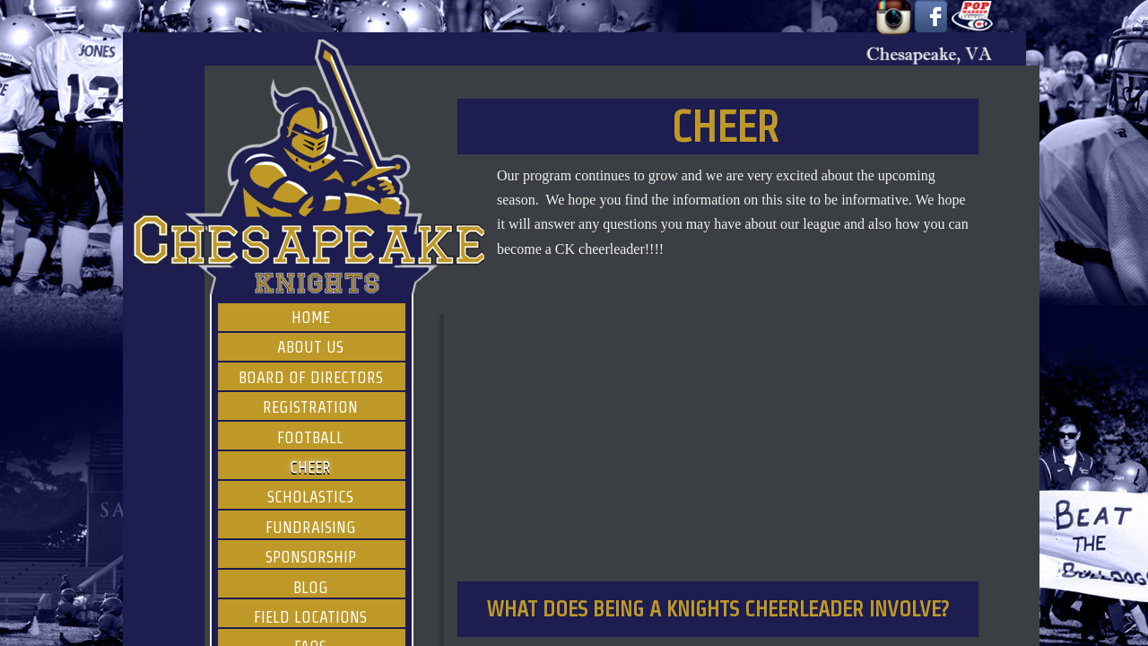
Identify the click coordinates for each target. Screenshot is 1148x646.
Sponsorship (310, 556)
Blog (310, 587)
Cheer (310, 467)
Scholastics (310, 496)
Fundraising (310, 527)
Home (310, 317)
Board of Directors (311, 377)
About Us (310, 346)
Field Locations (310, 616)
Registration (310, 406)
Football (310, 437)
